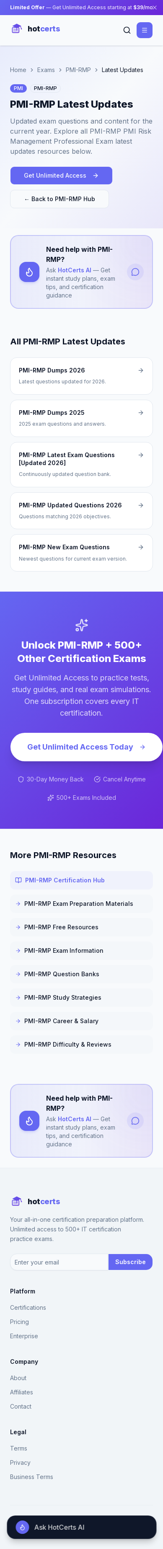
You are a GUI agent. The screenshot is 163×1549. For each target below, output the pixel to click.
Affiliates (21, 1392)
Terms (18, 1448)
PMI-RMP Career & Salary (56, 1020)
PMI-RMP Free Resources (56, 927)
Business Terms (31, 1476)
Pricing (19, 1321)
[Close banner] (154, 7)
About (18, 1377)
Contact (20, 1406)
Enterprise (24, 1336)
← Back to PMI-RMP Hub (59, 198)
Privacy (20, 1462)
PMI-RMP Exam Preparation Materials (74, 903)
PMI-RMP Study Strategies (58, 997)
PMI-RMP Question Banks (57, 973)
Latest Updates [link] (122, 69)
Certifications (28, 1307)
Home (18, 69)
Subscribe (130, 1261)
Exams (46, 69)
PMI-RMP (78, 69)
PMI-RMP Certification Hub (60, 880)
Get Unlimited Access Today (86, 746)
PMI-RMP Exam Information (59, 950)
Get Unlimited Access (61, 175)
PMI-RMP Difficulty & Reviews (63, 1044)
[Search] (127, 30)
